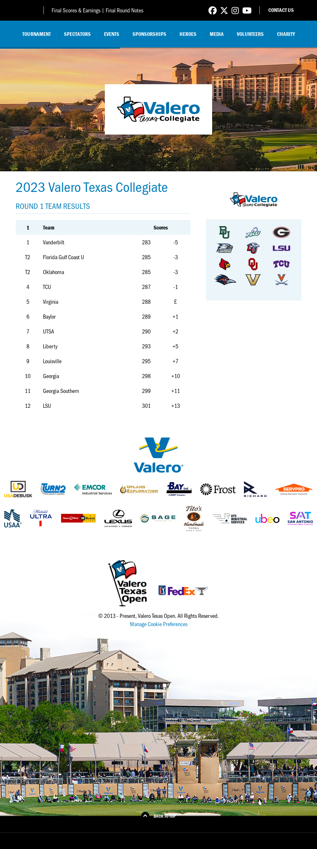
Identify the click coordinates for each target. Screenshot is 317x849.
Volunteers (250, 34)
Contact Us (281, 10)
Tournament (36, 34)
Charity (286, 34)
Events (111, 34)
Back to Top (165, 816)
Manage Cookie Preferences (158, 624)
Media (217, 34)
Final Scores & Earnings (76, 10)
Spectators (77, 34)
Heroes (188, 34)
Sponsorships (149, 34)
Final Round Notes (124, 10)
